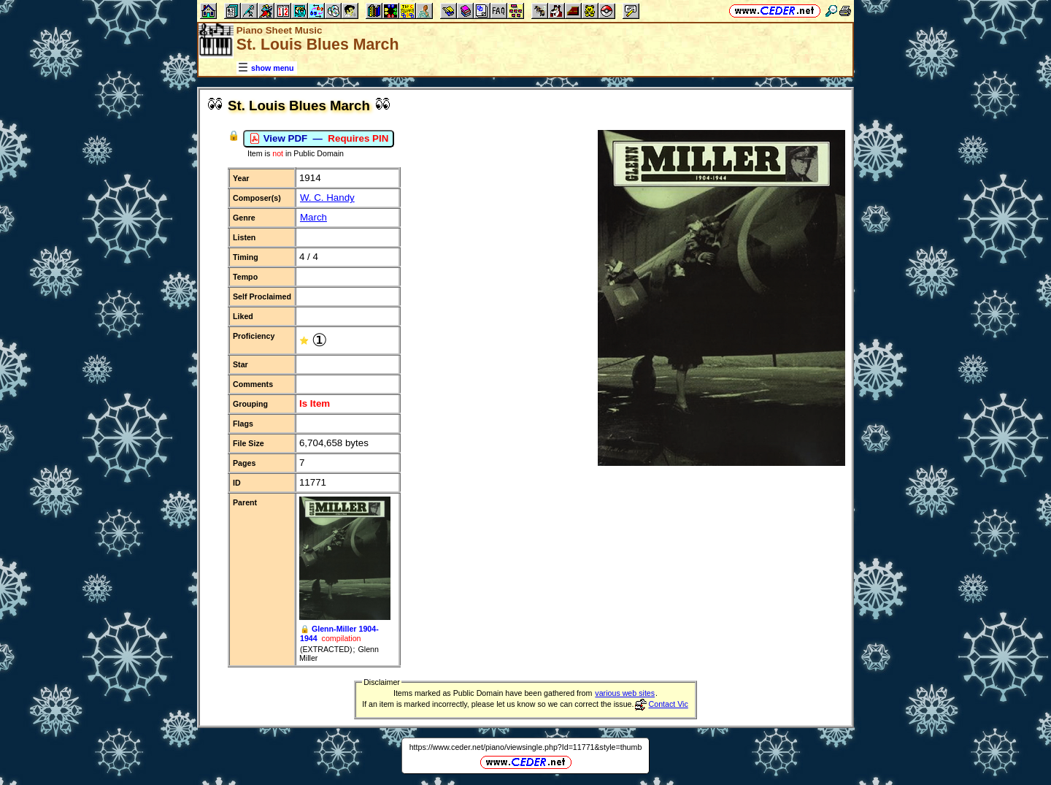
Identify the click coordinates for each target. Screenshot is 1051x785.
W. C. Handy (327, 197)
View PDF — (318, 139)
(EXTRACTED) (326, 649)
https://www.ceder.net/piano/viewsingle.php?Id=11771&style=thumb (525, 747)
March (313, 217)
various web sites (625, 693)
